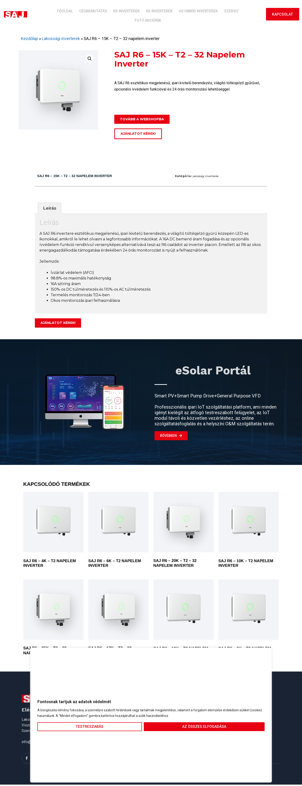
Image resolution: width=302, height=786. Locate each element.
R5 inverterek (112, 14)
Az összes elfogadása (204, 726)
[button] (89, 58)
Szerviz (209, 14)
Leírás (49, 209)
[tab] (49, 209)
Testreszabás (89, 726)
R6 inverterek (142, 14)
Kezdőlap (29, 38)
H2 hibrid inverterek (179, 14)
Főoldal (56, 14)
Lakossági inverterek (61, 38)
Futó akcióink (234, 14)
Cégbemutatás (82, 14)
